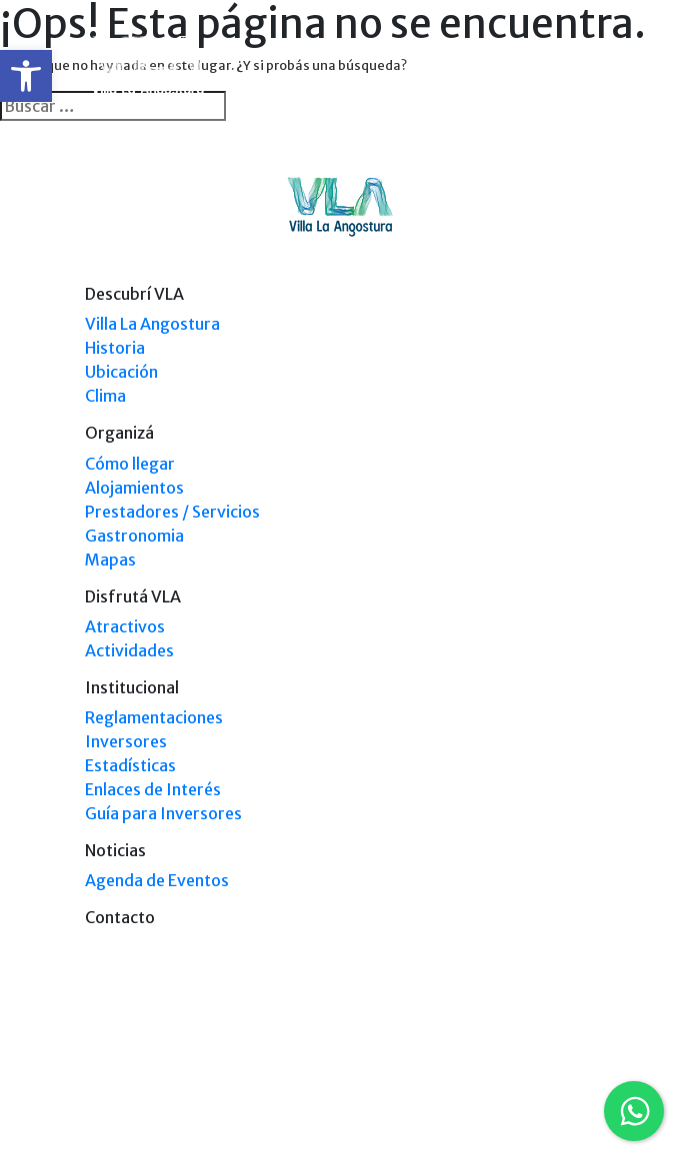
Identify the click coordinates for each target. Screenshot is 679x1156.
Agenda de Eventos (157, 880)
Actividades (129, 650)
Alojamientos (134, 488)
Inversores (126, 741)
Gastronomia (134, 536)
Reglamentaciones (154, 717)
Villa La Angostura (152, 324)
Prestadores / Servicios (172, 512)
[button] (26, 76)
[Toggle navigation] (582, 68)
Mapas (110, 560)
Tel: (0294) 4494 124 (539, 1079)
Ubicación (121, 372)
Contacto (120, 917)
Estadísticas (130, 765)
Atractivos (125, 626)
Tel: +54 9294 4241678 (533, 1098)
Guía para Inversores (163, 813)
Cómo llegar (130, 464)
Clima (105, 396)
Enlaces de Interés (153, 789)
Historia (115, 348)
